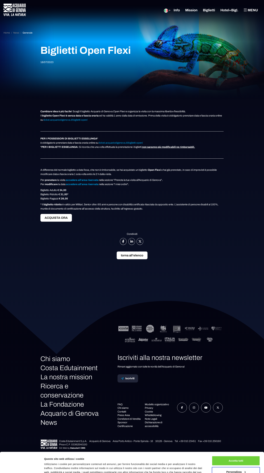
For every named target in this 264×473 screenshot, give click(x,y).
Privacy (149, 408)
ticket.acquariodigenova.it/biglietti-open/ (66, 120)
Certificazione (125, 426)
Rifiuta (236, 463)
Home (7, 33)
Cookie (149, 411)
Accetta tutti (236, 441)
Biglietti (209, 10)
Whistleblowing (153, 415)
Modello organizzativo (157, 404)
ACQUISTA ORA (56, 217)
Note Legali (151, 419)
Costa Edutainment (69, 368)
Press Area (124, 415)
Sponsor (122, 422)
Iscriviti (128, 378)
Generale (27, 33)
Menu (251, 10)
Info (177, 10)
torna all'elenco (132, 255)
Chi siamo (55, 358)
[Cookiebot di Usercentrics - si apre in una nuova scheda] (22, 466)
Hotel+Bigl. (229, 10)
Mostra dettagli (53, 466)
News (16, 33)
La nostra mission (66, 377)
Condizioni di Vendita (129, 419)
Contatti (122, 411)
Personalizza (236, 452)
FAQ (120, 404)
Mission (191, 10)
